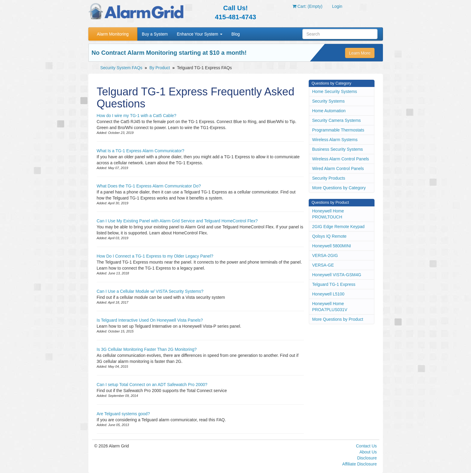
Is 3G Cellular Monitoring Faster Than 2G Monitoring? (147, 349)
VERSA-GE (323, 265)
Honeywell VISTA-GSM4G (336, 274)
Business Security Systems (337, 149)
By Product (159, 67)
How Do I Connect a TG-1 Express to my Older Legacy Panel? (155, 256)
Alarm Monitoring (113, 34)
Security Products (328, 178)
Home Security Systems (334, 91)
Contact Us (366, 446)
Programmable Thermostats (338, 130)
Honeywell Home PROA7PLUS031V (329, 306)
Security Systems (328, 101)
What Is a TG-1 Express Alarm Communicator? (141, 150)
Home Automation (329, 110)
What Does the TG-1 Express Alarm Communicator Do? (149, 186)
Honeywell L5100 (328, 294)
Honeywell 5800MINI (331, 245)
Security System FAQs (121, 67)
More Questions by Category (339, 187)
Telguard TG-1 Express (334, 284)
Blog (235, 34)
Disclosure (367, 458)
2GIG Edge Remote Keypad (338, 226)
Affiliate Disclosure (359, 464)
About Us (368, 452)
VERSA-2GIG (325, 255)
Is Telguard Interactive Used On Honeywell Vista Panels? (150, 320)
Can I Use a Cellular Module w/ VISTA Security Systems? (150, 291)
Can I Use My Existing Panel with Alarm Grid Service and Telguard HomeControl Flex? (177, 220)
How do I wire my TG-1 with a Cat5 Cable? (136, 115)
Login (337, 6)
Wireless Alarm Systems (335, 139)
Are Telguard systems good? (123, 413)
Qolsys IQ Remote (329, 236)
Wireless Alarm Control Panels (340, 158)
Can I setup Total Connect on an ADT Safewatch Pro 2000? (152, 384)
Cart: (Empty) (307, 6)
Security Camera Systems (336, 120)
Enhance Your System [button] (199, 34)
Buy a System (155, 34)
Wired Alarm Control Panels (338, 168)
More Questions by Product (337, 319)
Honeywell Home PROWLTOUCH (328, 214)
